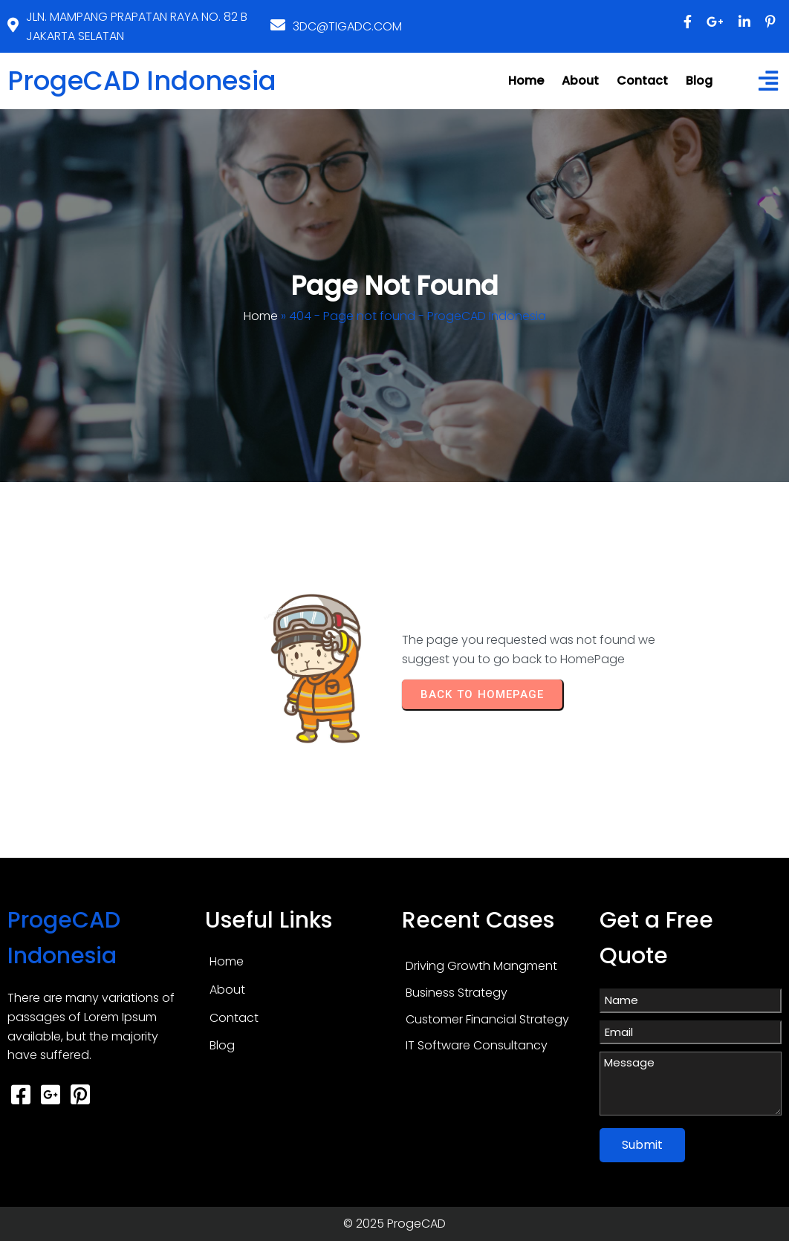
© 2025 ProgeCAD (394, 1223)
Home (261, 316)
